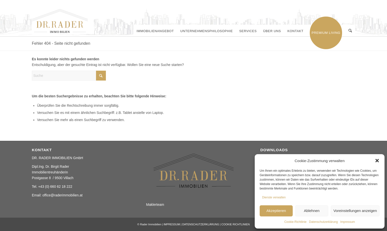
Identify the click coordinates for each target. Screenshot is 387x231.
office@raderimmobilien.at (62, 195)
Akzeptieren (276, 211)
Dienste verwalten (274, 197)
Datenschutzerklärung (323, 222)
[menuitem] (155, 31)
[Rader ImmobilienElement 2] (62, 21)
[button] (377, 160)
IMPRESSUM (172, 224)
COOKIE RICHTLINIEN (235, 224)
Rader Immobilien (150, 224)
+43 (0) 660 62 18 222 (55, 187)
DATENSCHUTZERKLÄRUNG (200, 224)
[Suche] (350, 31)
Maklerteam (155, 205)
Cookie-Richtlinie (295, 222)
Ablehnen (311, 211)
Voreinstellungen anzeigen (355, 211)
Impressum (347, 222)
